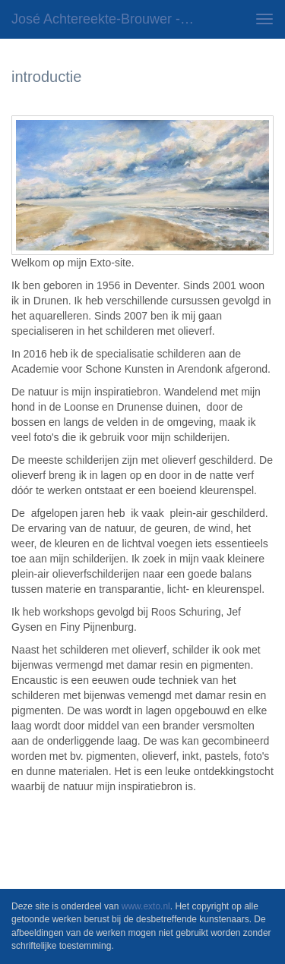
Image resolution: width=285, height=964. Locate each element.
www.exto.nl (146, 906)
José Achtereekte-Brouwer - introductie (109, 19)
